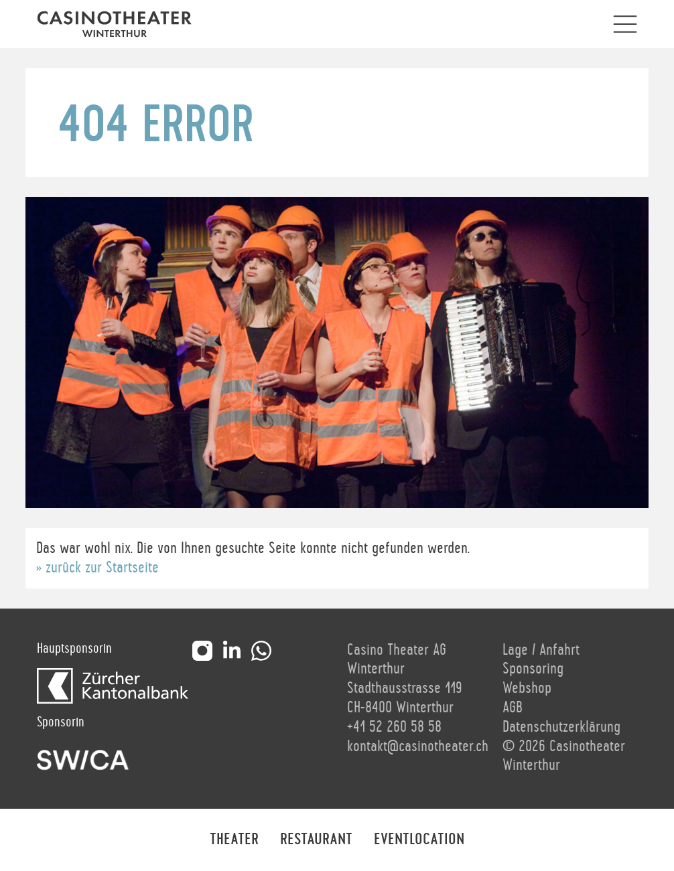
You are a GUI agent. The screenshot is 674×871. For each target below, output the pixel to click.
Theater (234, 840)
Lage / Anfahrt (541, 650)
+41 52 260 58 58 (394, 727)
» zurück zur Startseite (97, 568)
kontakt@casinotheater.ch (417, 746)
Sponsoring (532, 669)
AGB (512, 708)
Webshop (526, 688)
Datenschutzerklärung (561, 727)
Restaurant (316, 840)
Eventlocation (419, 840)
